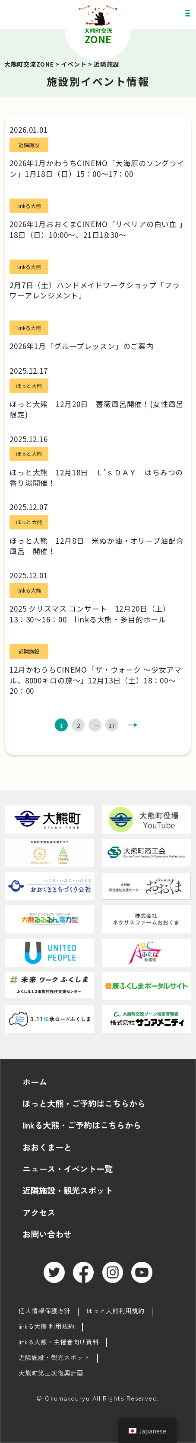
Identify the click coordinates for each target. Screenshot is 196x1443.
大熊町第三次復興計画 (51, 1372)
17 (112, 725)
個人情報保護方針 (44, 1310)
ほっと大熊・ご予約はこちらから (83, 1103)
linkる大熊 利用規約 (47, 1326)
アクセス (38, 1212)
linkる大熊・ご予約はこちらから (81, 1125)
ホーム (34, 1082)
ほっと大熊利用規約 (115, 1310)
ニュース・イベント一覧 (67, 1169)
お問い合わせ (47, 1234)
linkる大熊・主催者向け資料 (59, 1341)
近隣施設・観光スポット (67, 1190)
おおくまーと (47, 1147)
